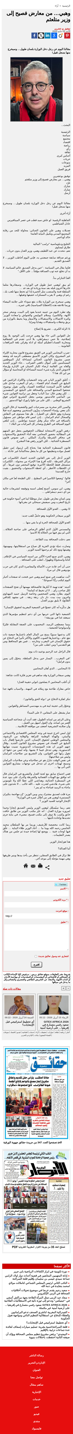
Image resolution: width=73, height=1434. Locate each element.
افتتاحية (25, 1032)
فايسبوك (36, 1428)
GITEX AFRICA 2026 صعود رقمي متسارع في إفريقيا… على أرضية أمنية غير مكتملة (54, 1024)
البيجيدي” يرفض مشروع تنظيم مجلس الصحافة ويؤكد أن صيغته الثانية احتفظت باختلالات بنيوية (38, 1336)
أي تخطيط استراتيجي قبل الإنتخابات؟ (46, 1322)
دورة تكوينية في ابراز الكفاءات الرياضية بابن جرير (40, 1271)
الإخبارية (36, 1391)
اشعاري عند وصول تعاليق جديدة (53, 956)
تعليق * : (65, 922)
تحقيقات (43, 1032)
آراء (56, 6)
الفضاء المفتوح (45, 1035)
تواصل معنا (36, 1377)
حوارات (50, 1032)
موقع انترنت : (62, 911)
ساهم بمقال (36, 1384)
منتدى (36, 1421)
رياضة (62, 1032)
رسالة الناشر (36, 1355)
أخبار (68, 1032)
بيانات (36, 1035)
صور (36, 1406)
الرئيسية (66, 6)
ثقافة (57, 1032)
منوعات (6, 1032)
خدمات (31, 1032)
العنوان (36, 1370)
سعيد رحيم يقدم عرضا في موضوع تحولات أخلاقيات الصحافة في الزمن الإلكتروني (40, 1292)
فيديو (18, 1032)
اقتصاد (12, 1032)
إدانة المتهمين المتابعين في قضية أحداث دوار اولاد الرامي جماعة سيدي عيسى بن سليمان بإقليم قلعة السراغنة (37, 1277)
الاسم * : (64, 888)
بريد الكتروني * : (61, 899)
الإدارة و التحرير (27, 1035)
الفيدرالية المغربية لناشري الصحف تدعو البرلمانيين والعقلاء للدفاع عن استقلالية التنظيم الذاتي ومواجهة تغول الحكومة (38, 1315)
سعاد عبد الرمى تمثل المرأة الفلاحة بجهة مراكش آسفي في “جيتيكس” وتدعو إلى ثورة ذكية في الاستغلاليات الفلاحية (37, 1299)
